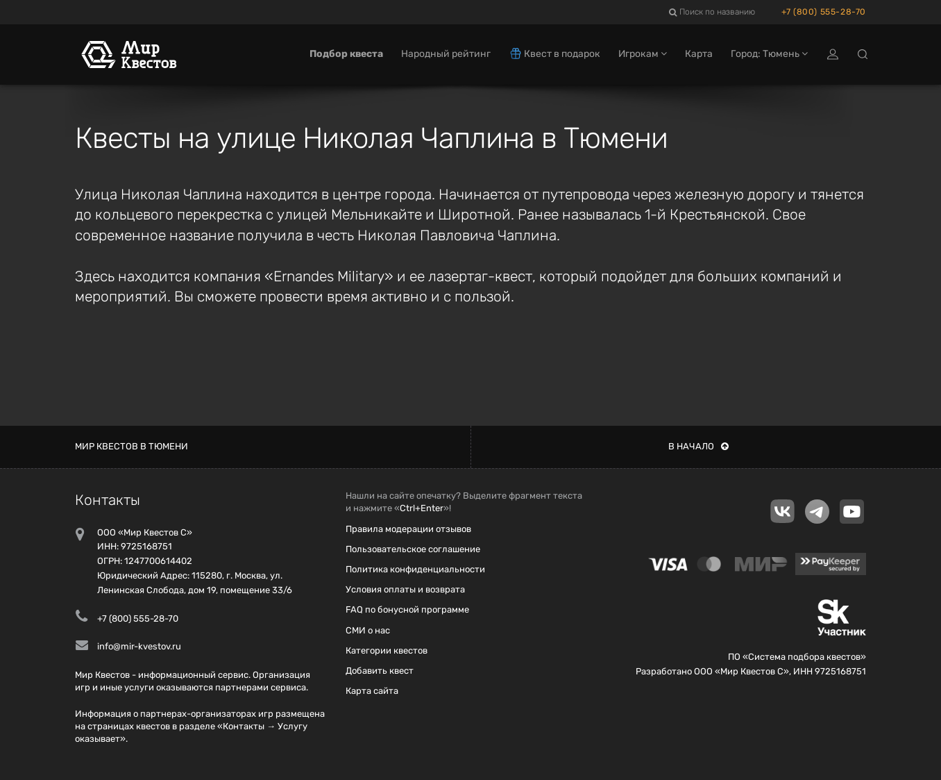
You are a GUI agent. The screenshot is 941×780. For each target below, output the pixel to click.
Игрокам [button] (642, 54)
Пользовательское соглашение (413, 549)
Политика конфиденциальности (415, 569)
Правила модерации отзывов (408, 529)
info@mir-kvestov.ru (139, 646)
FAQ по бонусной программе (407, 609)
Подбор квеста (346, 54)
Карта (699, 54)
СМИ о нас (368, 630)
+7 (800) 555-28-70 (823, 12)
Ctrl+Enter (421, 508)
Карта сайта (372, 691)
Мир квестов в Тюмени (131, 446)
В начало (698, 446)
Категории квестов (386, 650)
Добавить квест (380, 670)
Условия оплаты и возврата (405, 589)
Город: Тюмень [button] (769, 54)
